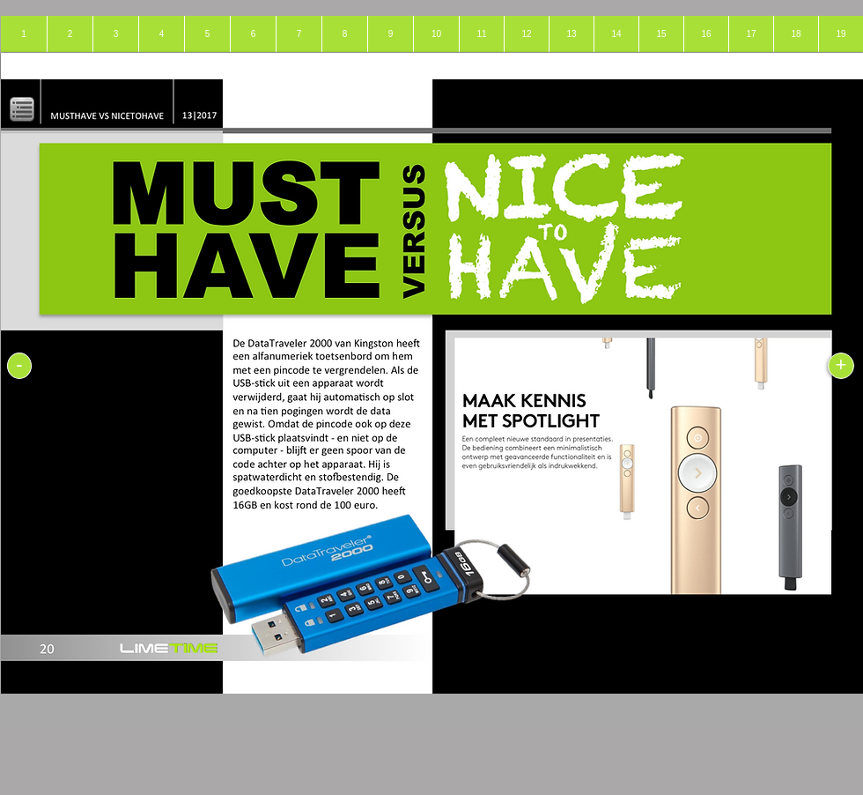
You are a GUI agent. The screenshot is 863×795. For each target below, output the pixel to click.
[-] (19, 366)
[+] (841, 366)
